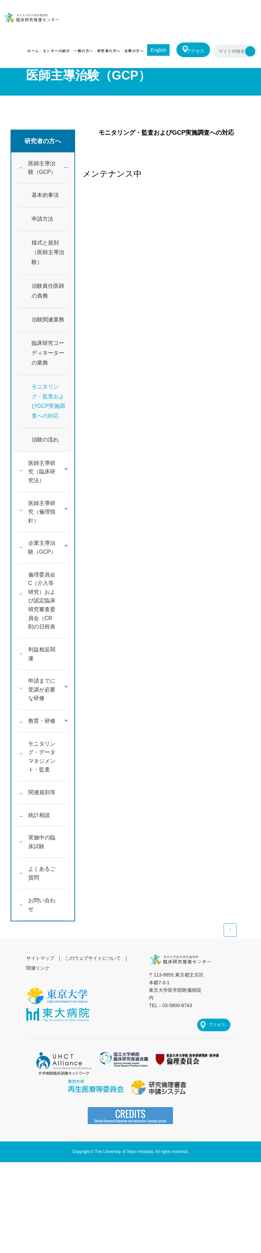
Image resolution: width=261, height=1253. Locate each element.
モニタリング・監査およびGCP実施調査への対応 (48, 403)
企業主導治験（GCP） (42, 557)
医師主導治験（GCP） (42, 169)
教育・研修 (41, 745)
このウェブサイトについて (93, 996)
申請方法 (42, 221)
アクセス (193, 51)
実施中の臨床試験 (41, 874)
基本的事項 (45, 197)
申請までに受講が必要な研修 (41, 711)
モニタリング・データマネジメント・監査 (41, 783)
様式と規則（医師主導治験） (48, 254)
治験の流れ (45, 442)
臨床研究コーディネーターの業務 (48, 355)
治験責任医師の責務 (48, 293)
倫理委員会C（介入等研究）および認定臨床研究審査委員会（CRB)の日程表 (41, 615)
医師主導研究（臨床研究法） (41, 475)
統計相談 (39, 846)
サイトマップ (40, 996)
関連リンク (38, 1006)
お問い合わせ (41, 941)
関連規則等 (41, 822)
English (154, 50)
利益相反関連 (41, 673)
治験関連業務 (48, 321)
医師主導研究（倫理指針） (41, 519)
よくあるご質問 (41, 908)
